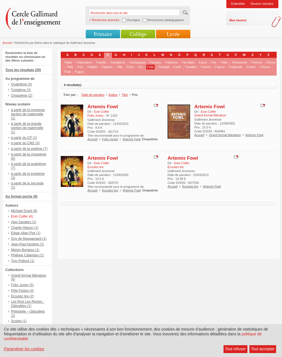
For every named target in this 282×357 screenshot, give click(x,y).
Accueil (7, 42)
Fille (120, 67)
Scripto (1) (19, 321)
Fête (70, 67)
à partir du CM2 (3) (25, 143)
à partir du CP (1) (24, 138)
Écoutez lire (110, 190)
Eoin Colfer (101, 111)
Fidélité (92, 67)
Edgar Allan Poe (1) (25, 233)
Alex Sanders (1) (23, 222)
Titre (125, 94)
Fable (68, 62)
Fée (213, 62)
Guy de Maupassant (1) (28, 239)
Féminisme (239, 62)
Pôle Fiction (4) (22, 291)
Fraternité (235, 67)
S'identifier (238, 3)
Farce (203, 62)
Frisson (265, 67)
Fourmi (206, 67)
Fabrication (84, 62)
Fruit (67, 71)
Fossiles (191, 67)
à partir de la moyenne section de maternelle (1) (28, 114)
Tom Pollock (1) (22, 261)
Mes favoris (238, 20)
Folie (150, 67)
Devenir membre (262, 3)
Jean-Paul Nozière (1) (27, 244)
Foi (140, 67)
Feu (80, 67)
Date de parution (93, 94)
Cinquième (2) (21, 96)
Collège (138, 34)
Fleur (130, 67)
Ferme (271, 62)
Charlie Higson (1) (24, 228)
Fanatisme (117, 62)
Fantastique (137, 62)
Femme (257, 62)
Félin (224, 62)
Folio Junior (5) (22, 285)
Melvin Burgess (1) (25, 250)
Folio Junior (110, 139)
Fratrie (251, 67)
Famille (101, 62)
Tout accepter (262, 349)
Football (163, 67)
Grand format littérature (225, 135)
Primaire (103, 34)
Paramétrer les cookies (24, 349)
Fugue (79, 71)
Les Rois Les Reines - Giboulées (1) (27, 304)
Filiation (107, 67)
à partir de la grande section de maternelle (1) (27, 128)
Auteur (113, 94)
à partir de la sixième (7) (29, 149)
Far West (188, 62)
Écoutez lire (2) (22, 296)
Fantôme (171, 62)
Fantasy (155, 62)
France (220, 67)
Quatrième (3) (21, 84)
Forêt (177, 67)
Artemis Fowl (102, 106)
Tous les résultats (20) (23, 70)
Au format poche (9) (21, 196)
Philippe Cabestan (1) (27, 255)
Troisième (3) (21, 90)
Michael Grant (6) (24, 211)
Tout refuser (235, 349)
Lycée (173, 34)
